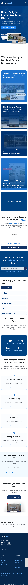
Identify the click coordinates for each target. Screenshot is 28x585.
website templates (14, 223)
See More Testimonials (14, 473)
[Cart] (20, 2)
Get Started (7, 287)
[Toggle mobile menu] (25, 2)
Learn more (13, 388)
